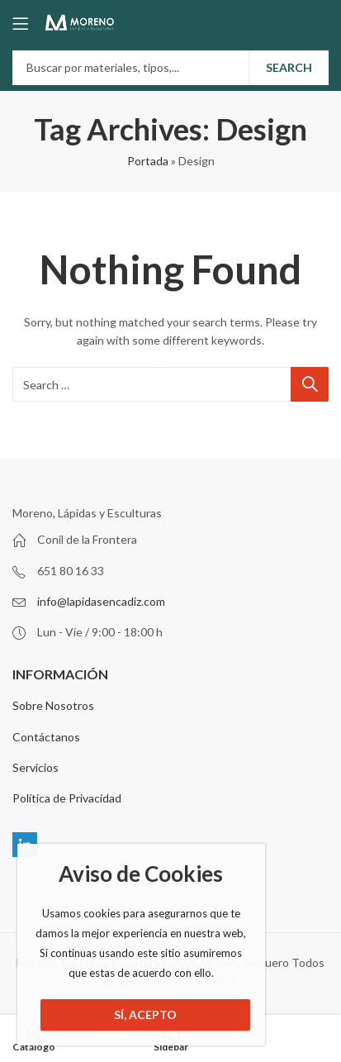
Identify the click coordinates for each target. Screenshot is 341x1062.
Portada (147, 161)
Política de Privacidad (66, 798)
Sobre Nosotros (53, 705)
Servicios (35, 767)
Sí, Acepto (145, 1014)
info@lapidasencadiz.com (101, 601)
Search (289, 67)
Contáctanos (46, 737)
